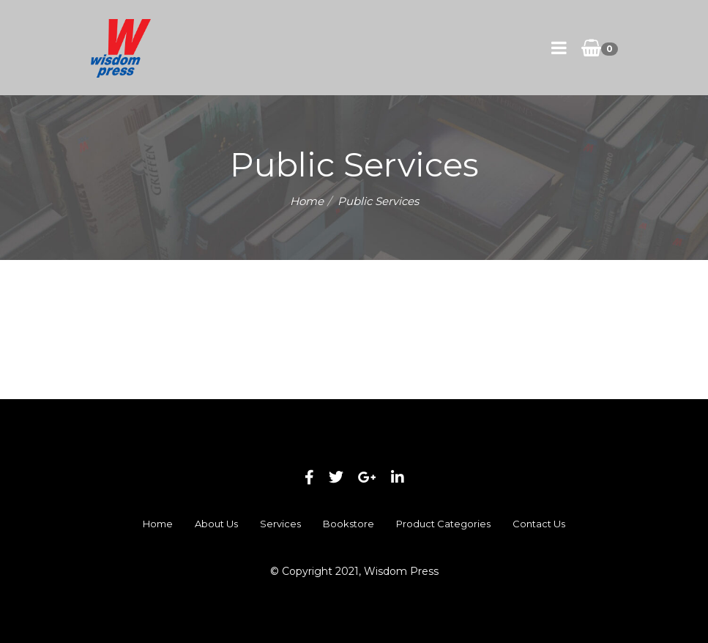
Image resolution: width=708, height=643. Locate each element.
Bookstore (348, 523)
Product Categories (443, 523)
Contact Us (539, 523)
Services (280, 523)
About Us (216, 523)
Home (307, 201)
